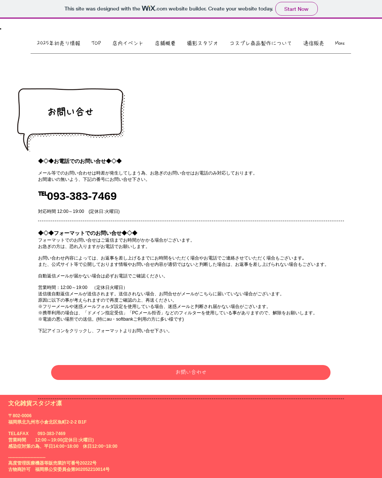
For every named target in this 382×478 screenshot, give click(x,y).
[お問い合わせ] (191, 372)
